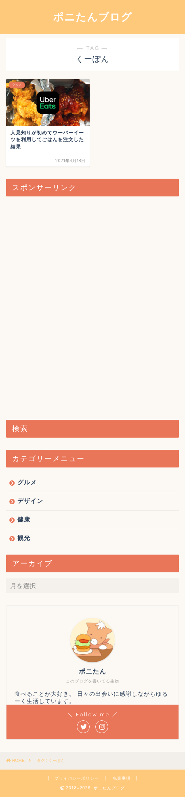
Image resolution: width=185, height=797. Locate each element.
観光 (23, 537)
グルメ (27, 482)
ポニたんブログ (92, 16)
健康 (23, 519)
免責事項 (121, 778)
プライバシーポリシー (77, 778)
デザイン (30, 500)
